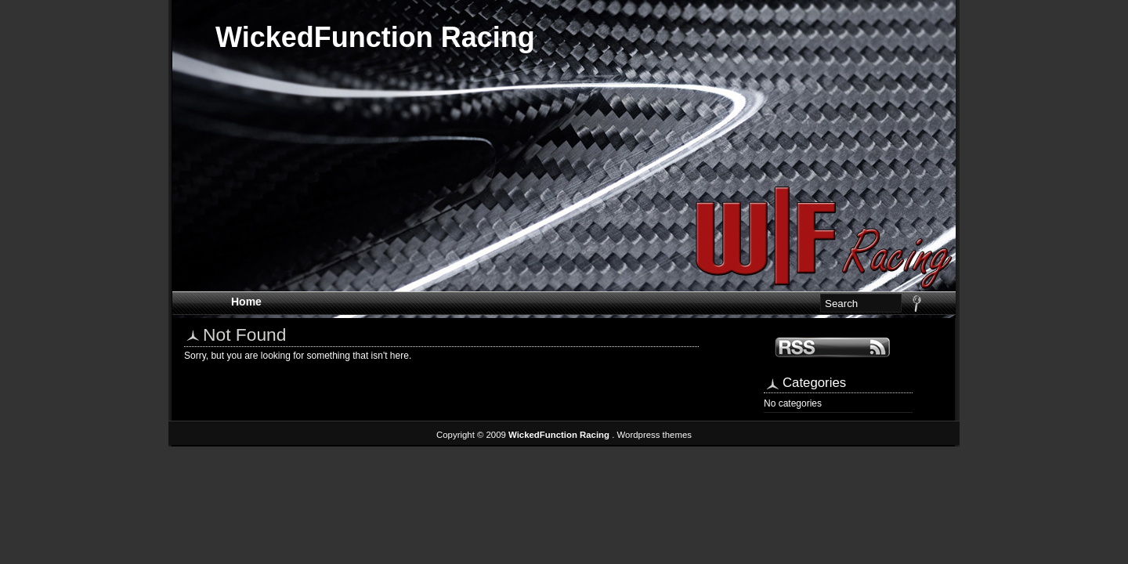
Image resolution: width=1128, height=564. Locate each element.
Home (246, 301)
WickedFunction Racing (375, 37)
